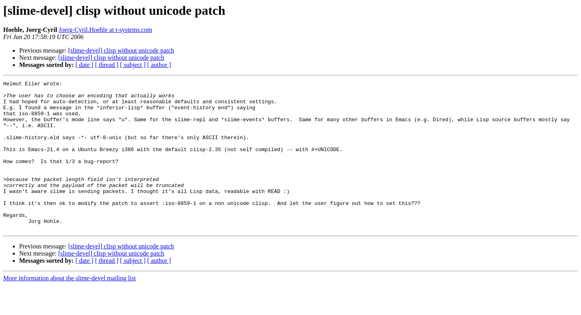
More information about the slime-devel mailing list (69, 308)
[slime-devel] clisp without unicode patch (121, 50)
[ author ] (159, 64)
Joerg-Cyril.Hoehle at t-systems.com (105, 29)
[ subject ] (133, 64)
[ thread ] (107, 64)
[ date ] (84, 64)
